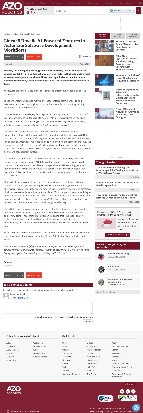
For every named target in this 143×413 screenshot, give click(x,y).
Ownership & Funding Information (121, 375)
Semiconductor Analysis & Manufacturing (120, 271)
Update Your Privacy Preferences (23, 409)
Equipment (67, 353)
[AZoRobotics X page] (35, 12)
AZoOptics (10, 353)
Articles (65, 350)
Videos (90, 343)
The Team (91, 374)
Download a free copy (118, 225)
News (16, 34)
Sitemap (90, 370)
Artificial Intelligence (30, 34)
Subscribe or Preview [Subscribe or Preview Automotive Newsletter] (116, 260)
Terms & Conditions (120, 363)
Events (90, 353)
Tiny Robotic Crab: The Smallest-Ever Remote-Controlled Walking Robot (114, 187)
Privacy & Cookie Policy (122, 367)
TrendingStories (102, 35)
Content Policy (118, 370)
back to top (130, 384)
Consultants (92, 363)
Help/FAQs (91, 367)
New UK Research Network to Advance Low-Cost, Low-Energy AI (128, 104)
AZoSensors (38, 343)
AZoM (8, 343)
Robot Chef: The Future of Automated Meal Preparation (118, 175)
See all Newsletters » (106, 283)
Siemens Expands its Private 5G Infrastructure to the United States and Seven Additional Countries (126, 90)
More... (137, 3)
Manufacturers (93, 356)
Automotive (113, 257)
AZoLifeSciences (40, 356)
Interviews (66, 356)
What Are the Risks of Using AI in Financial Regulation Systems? (126, 72)
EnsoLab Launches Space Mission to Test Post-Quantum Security (127, 44)
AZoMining (11, 360)
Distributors (92, 360)
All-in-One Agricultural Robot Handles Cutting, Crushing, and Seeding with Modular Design (127, 59)
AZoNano (10, 346)
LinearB (9, 64)
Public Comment (44, 317)
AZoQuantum (39, 346)
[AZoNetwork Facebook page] (31, 12)
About (64, 343)
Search (115, 350)
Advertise (116, 360)
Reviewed (86, 56)
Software (91, 346)
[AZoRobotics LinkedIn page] (28, 12)
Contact (115, 356)
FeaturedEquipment (133, 35)
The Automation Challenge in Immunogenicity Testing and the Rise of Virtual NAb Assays (116, 163)
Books (64, 367)
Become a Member (120, 346)
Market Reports (94, 350)
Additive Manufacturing (118, 244)
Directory (66, 360)
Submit (88, 321)
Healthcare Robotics (71, 374)
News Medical (39, 353)
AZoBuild (10, 356)
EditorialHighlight (118, 35)
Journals (65, 370)
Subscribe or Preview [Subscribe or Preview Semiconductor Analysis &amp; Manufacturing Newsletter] (116, 275)
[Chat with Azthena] (136, 408)
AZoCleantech (12, 350)
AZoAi (35, 350)
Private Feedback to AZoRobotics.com (75, 317)
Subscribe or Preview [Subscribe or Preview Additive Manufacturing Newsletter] (116, 247)
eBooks (65, 363)
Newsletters (117, 353)
